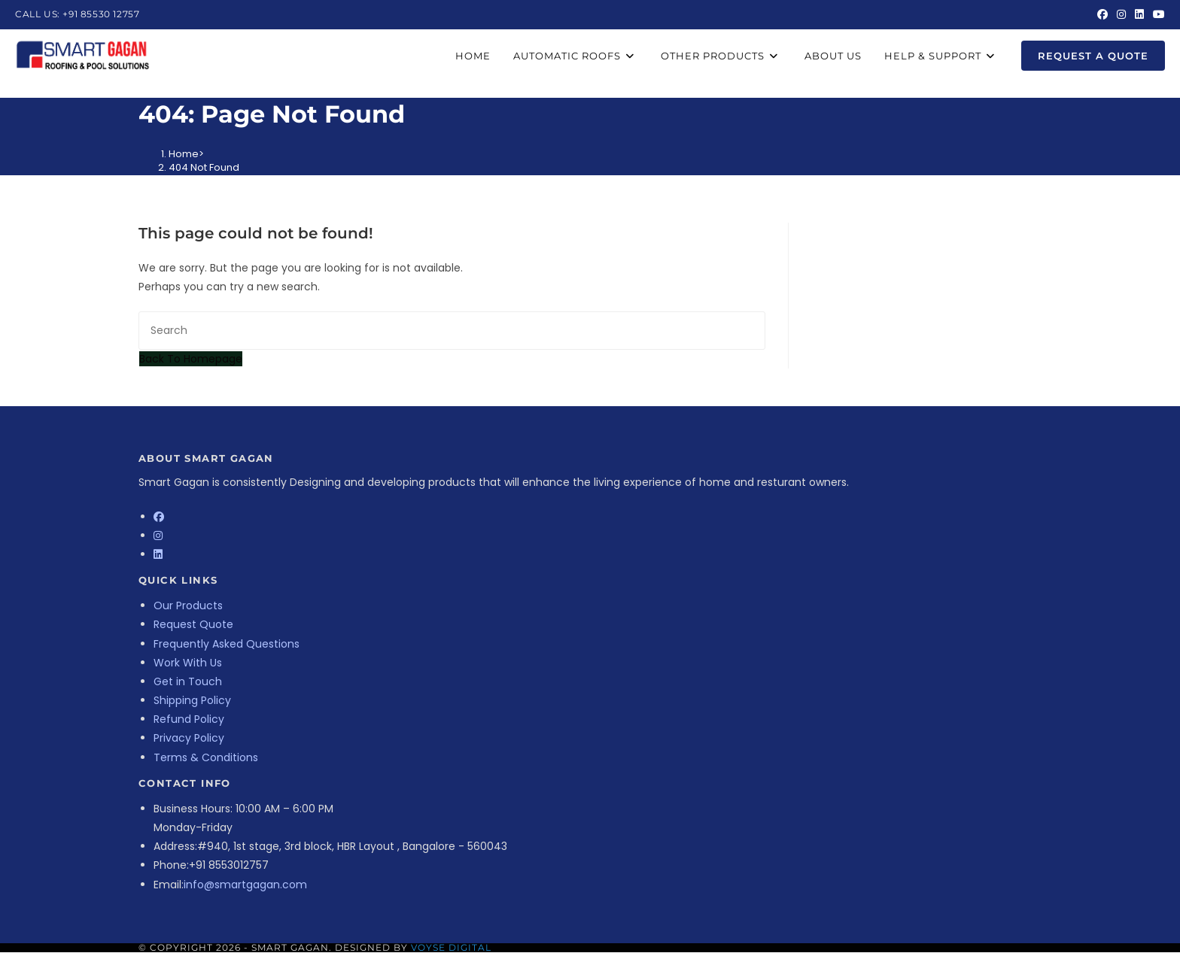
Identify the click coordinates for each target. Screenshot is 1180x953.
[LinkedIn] (158, 554)
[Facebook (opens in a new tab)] (1102, 14)
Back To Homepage (190, 358)
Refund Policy (189, 719)
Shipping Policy (192, 700)
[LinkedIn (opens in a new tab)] (1139, 14)
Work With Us (188, 662)
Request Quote (193, 624)
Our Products (188, 605)
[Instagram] (158, 535)
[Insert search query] (451, 330)
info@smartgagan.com (245, 884)
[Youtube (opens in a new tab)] (1156, 14)
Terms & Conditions (206, 757)
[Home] (184, 154)
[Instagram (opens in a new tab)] (1121, 14)
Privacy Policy (189, 737)
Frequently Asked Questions (227, 643)
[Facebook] (159, 516)
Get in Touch (188, 681)
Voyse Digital (451, 947)
